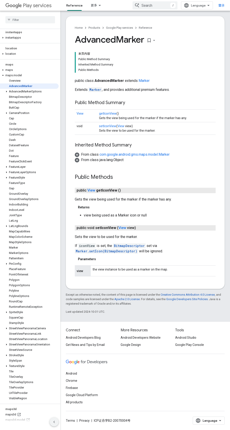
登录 (221, 5)
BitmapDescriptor (129, 246)
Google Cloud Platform (82, 395)
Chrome (71, 380)
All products (74, 402)
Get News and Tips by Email (85, 345)
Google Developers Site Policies (187, 299)
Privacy (84, 420)
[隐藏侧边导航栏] (54, 421)
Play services (28, 5)
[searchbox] (30, 19)
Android (71, 373)
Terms (70, 420)
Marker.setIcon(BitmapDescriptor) (106, 251)
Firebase (72, 388)
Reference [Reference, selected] (74, 5)
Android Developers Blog (83, 337)
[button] (29, 37)
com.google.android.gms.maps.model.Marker (135, 154)
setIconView (107, 126)
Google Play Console (189, 345)
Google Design (131, 345)
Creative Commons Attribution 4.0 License (188, 294)
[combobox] (155, 5)
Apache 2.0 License (127, 299)
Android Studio (185, 337)
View (80, 113)
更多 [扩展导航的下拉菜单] (94, 5)
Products (94, 27)
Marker (144, 81)
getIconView (108, 113)
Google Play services (119, 27)
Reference (145, 27)
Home (79, 27)
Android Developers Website (141, 337)
